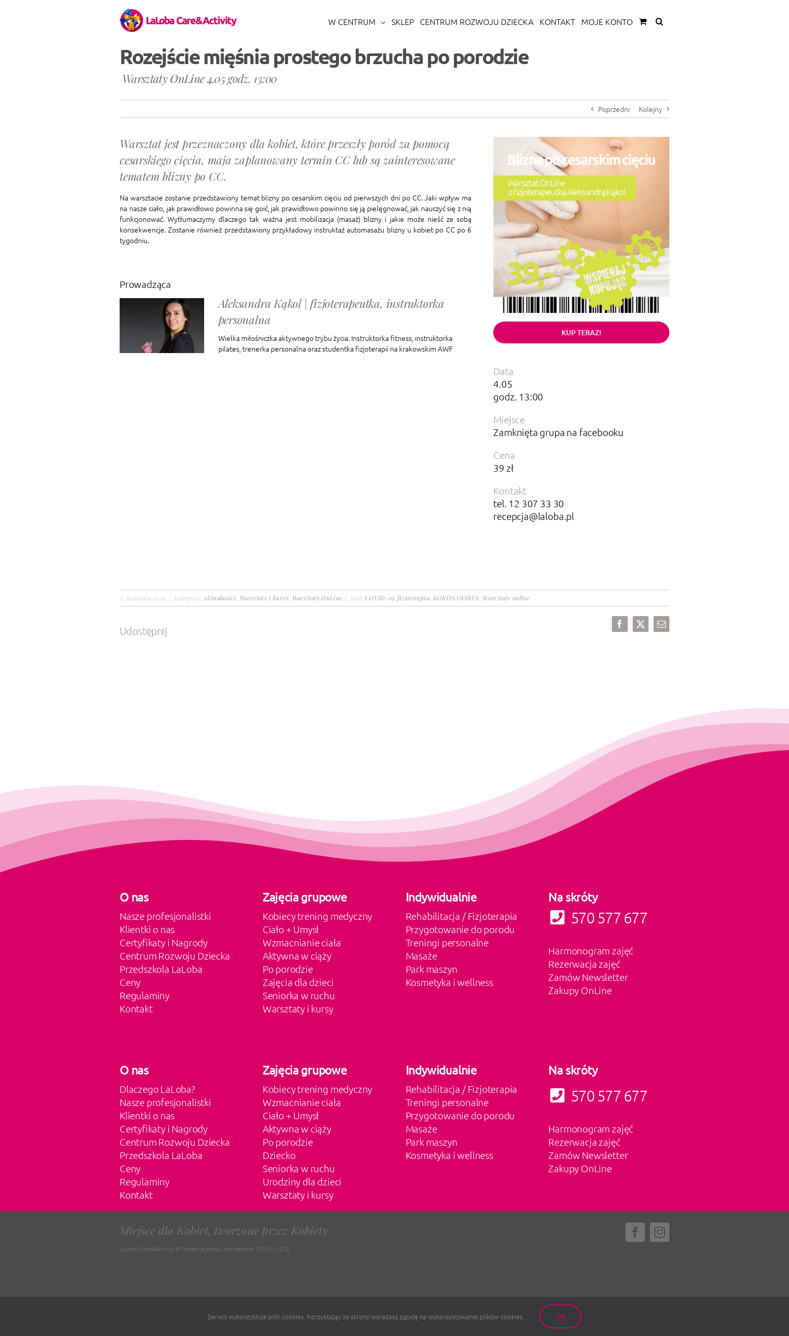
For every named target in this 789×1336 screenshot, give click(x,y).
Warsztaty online (506, 598)
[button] (659, 21)
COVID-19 (379, 598)
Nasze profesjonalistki (165, 916)
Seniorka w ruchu (299, 995)
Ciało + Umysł (291, 929)
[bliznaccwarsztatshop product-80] (581, 140)
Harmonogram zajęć (590, 950)
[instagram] (659, 1232)
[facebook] (635, 1232)
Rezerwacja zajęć (584, 963)
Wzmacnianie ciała (302, 942)
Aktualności (219, 598)
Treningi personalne (447, 942)
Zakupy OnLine (580, 990)
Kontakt (136, 1008)
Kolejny (650, 109)
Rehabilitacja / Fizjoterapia (462, 916)
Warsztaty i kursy (264, 598)
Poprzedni (614, 109)
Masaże (421, 955)
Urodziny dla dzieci (302, 1181)
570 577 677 (597, 1095)
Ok (560, 1316)
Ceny (130, 982)
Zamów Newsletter (588, 977)
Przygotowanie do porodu (460, 929)
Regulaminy (145, 995)
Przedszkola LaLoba (161, 969)
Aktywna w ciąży (297, 955)
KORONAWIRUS (456, 598)
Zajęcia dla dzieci (298, 982)
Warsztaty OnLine (317, 598)
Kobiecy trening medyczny (317, 916)
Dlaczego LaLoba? (157, 1089)
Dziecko (279, 1155)
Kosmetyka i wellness (449, 982)
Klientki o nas (147, 929)
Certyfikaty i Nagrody (164, 942)
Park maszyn (432, 969)
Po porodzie (288, 969)
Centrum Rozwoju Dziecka (175, 955)
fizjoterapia (414, 598)
